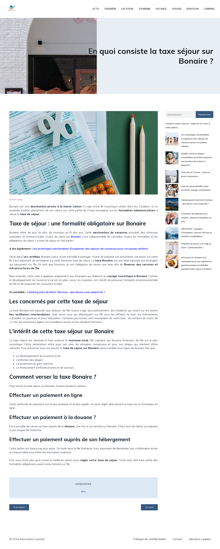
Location (127, 9)
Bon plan (193, 9)
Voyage (177, 9)
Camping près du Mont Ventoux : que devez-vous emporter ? (66, 293)
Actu (95, 9)
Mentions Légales (200, 540)
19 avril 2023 (15, 200)
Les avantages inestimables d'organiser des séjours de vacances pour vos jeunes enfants (90, 249)
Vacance (161, 9)
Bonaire (76, 237)
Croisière (110, 9)
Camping (209, 9)
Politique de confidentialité (149, 540)
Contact (177, 540)
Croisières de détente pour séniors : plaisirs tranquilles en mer (196, 218)
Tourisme (144, 9)
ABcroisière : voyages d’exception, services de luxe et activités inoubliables (196, 233)
